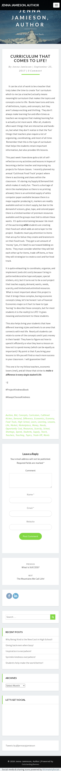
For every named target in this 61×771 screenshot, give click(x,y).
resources (28, 428)
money (35, 425)
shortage (10, 431)
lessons (51, 421)
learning (42, 421)
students (27, 431)
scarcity (38, 428)
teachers (10, 435)
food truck (11, 421)
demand (18, 418)
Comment (30, 470)
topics (29, 435)
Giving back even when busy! (19, 645)
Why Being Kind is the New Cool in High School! (29, 639)
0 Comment (35, 70)
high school (23, 421)
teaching (20, 435)
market (14, 425)
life (7, 425)
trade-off (37, 435)
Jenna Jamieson (22, 66)
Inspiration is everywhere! (18, 651)
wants (46, 435)
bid (15, 415)
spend (19, 431)
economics (39, 418)
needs (43, 425)
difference (28, 418)
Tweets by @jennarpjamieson (20, 745)
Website (30, 521)
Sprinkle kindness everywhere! (20, 656)
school (46, 428)
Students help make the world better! (24, 662)
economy (50, 418)
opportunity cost (14, 428)
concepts (23, 415)
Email (30, 507)
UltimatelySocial (50, 769)
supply (36, 431)
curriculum (34, 415)
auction (9, 415)
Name (30, 494)
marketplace (25, 425)
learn (33, 421)
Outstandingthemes (30, 764)
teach (44, 431)
